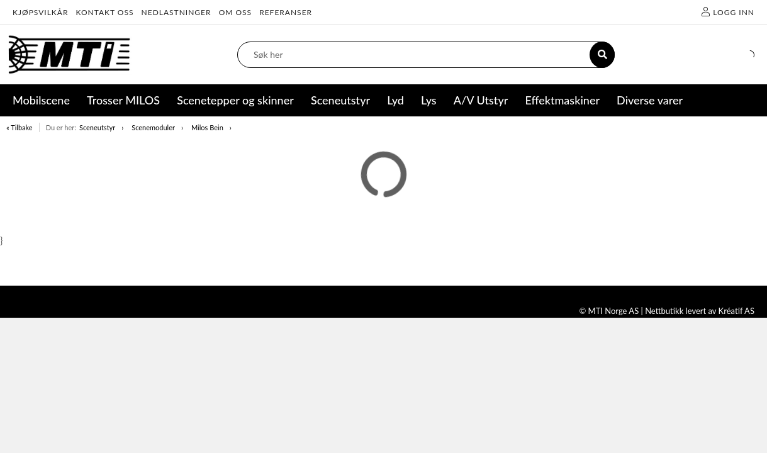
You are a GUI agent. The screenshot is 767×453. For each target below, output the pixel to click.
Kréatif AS (736, 311)
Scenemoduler (153, 127)
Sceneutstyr (97, 127)
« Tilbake (19, 127)
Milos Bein (207, 127)
